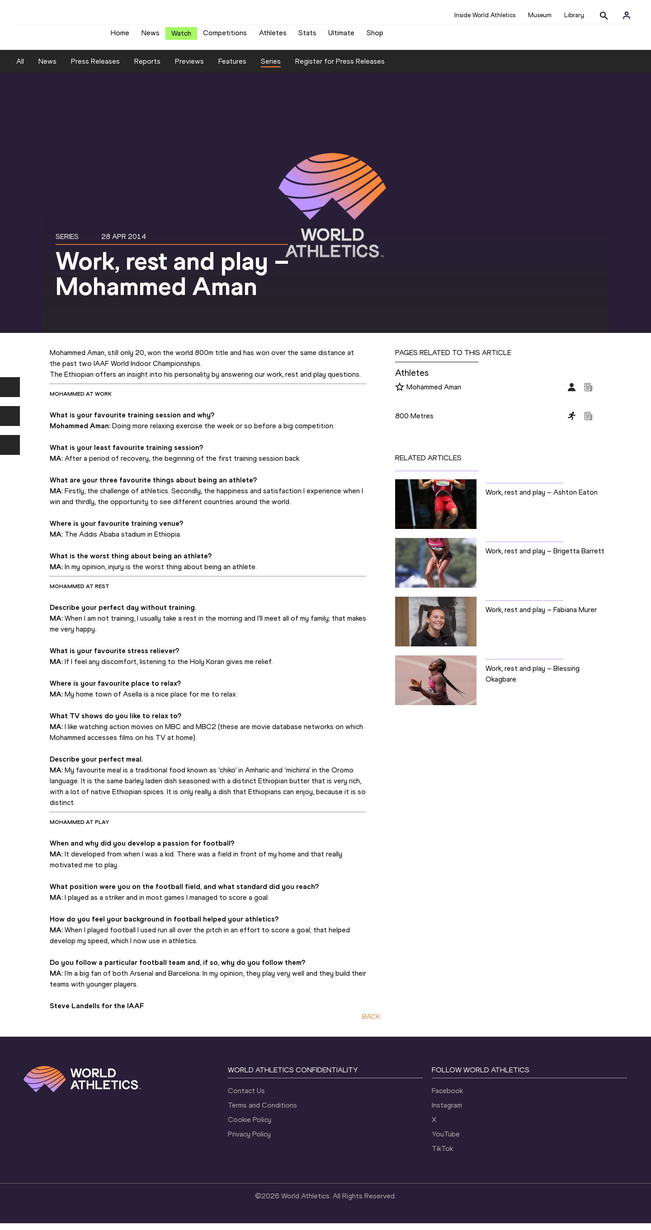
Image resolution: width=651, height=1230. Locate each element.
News (151, 36)
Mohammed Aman (433, 393)
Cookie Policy (249, 1126)
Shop (375, 36)
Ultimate (341, 36)
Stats (307, 36)
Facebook (447, 1097)
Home (120, 36)
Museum (540, 15)
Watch (181, 37)
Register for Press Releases (340, 68)
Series (271, 68)
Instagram (447, 1112)
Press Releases (95, 68)
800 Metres (414, 422)
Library (574, 15)
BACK (371, 1023)
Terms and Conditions (262, 1112)
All (20, 68)
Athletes (273, 36)
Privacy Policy (249, 1140)
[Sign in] (626, 15)
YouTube (446, 1140)
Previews (189, 68)
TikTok (442, 1155)
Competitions (225, 36)
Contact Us (246, 1097)
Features (232, 68)
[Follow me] (399, 394)
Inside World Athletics (484, 15)
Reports (147, 68)
